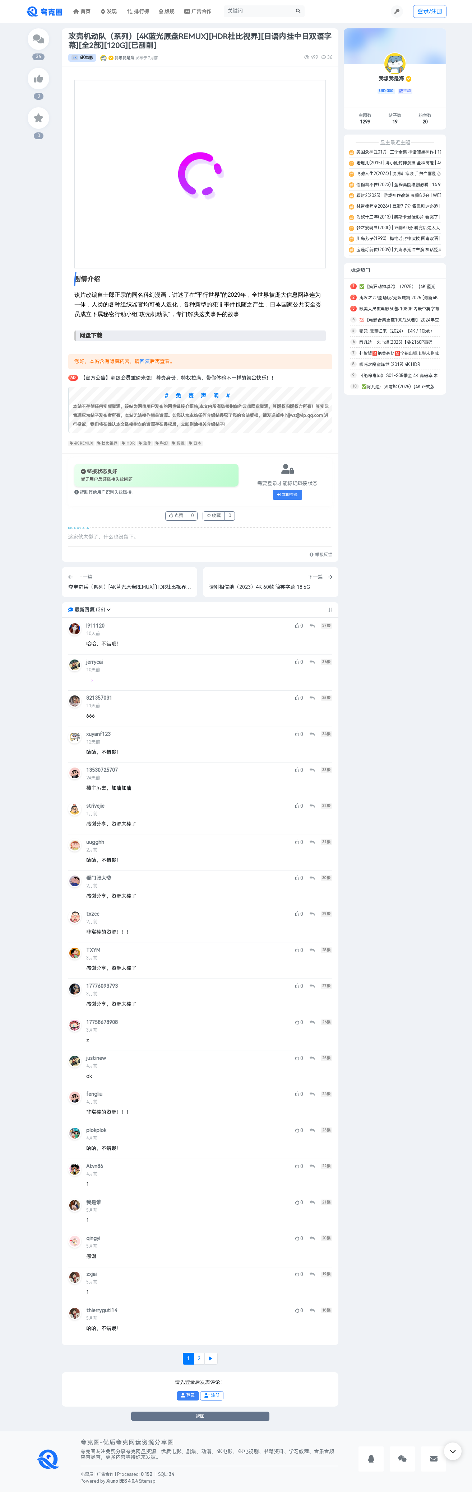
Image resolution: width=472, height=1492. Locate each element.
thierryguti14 (101, 1310)
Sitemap (147, 1481)
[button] (108, 610)
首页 (82, 11)
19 (394, 122)
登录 (188, 1395)
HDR (128, 443)
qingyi (93, 1238)
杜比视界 (107, 443)
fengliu (94, 1094)
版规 (167, 11)
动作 (145, 443)
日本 (195, 443)
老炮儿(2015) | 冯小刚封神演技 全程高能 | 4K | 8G (403, 162)
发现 (109, 11)
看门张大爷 (98, 878)
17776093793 (102, 986)
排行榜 (138, 11)
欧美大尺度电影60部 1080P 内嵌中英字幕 (399, 308)
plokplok (96, 1130)
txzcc (92, 914)
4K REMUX (81, 443)
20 (424, 122)
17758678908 (102, 1022)
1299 (365, 122)
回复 (145, 361)
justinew (96, 1058)
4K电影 (82, 57)
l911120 (95, 626)
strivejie (95, 806)
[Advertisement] (395, 507)
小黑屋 (86, 1474)
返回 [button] (200, 1416)
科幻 (162, 443)
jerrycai (94, 662)
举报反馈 (321, 554)
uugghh (95, 842)
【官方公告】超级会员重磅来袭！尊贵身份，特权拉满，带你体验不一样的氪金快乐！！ (178, 378)
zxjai (91, 1274)
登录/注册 (430, 11)
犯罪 (178, 443)
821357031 (99, 698)
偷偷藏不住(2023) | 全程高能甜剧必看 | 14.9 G (400, 184)
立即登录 (287, 495)
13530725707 (102, 770)
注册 (211, 1395)
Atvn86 (94, 1166)
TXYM (93, 950)
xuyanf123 (98, 734)
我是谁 (93, 1202)
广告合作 (105, 1474)
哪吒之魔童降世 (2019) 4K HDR (389, 364)
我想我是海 (124, 58)
